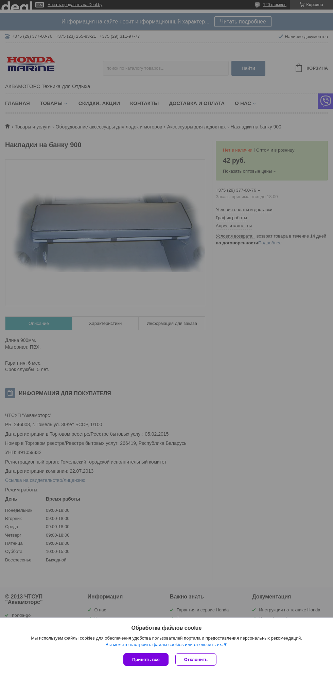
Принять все (146, 659)
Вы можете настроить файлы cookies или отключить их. (164, 644)
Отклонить (196, 659)
